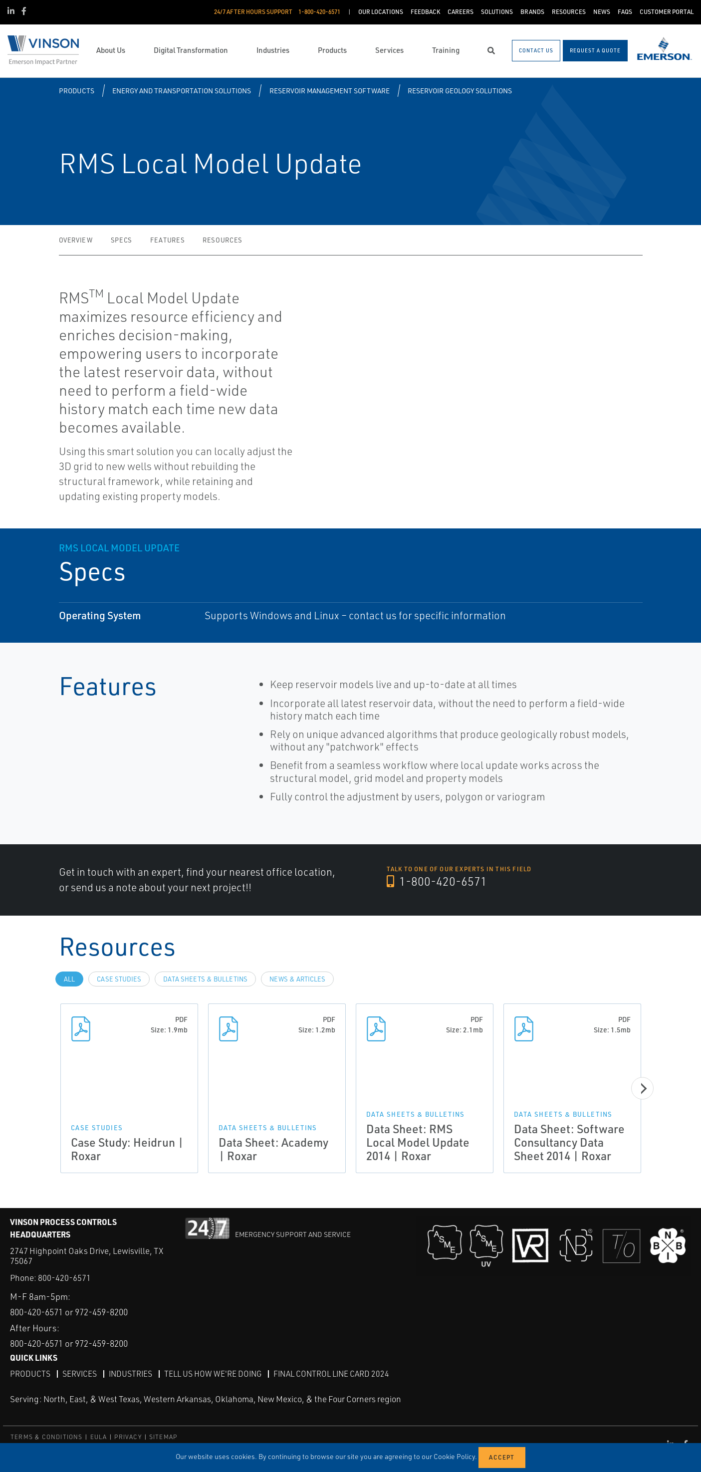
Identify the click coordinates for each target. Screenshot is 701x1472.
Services (79, 1373)
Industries (131, 1373)
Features (167, 240)
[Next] (645, 1088)
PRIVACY (127, 1437)
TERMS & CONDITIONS (46, 1437)
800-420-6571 (64, 1277)
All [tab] (69, 979)
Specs (121, 240)
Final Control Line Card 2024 (336, 1373)
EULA (98, 1437)
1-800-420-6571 (437, 881)
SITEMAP (163, 1437)
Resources (222, 240)
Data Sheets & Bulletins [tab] (205, 979)
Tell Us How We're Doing (215, 1373)
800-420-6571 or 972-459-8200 (75, 1311)
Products (76, 90)
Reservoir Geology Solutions (460, 90)
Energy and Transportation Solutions (181, 90)
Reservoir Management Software (329, 90)
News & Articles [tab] (297, 979)
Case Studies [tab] (119, 979)
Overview (76, 240)
